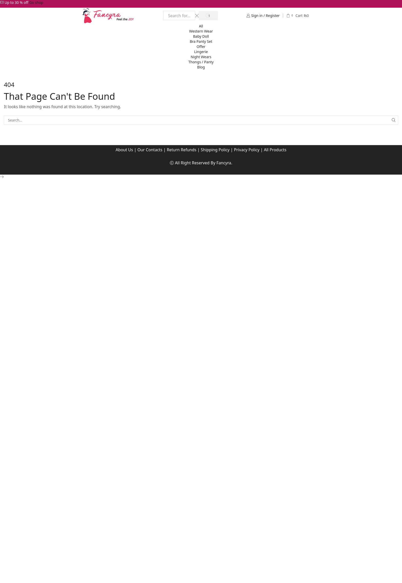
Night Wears (200, 56)
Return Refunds (181, 150)
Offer (201, 46)
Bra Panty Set (201, 41)
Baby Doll (201, 36)
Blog (201, 67)
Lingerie (201, 51)
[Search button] (208, 15)
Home (12, 75)
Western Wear (201, 31)
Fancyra (223, 163)
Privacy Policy (247, 150)
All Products (275, 150)
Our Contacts (149, 150)
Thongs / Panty (201, 61)
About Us (124, 150)
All (201, 26)
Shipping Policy (215, 150)
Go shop (36, 2)
